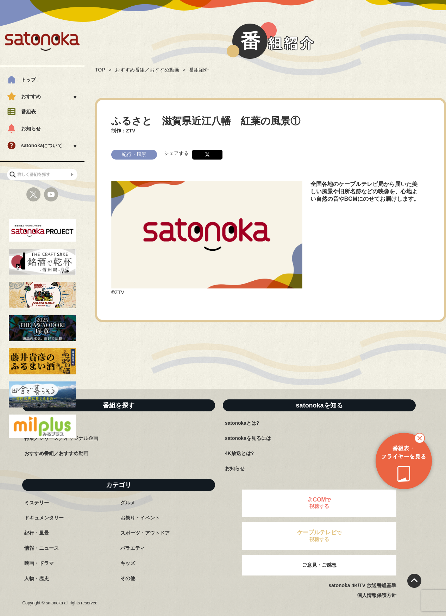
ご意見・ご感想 (319, 565)
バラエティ (132, 548)
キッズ (127, 563)
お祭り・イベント (140, 518)
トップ (28, 79)
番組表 (28, 111)
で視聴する (319, 503)
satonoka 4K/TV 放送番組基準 (362, 585)
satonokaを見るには (248, 438)
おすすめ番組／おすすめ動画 (147, 70)
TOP (100, 70)
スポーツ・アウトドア (145, 533)
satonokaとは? (242, 423)
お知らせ (31, 128)
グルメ (127, 502)
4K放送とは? (239, 453)
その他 (127, 578)
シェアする (176, 152)
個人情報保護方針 (376, 595)
